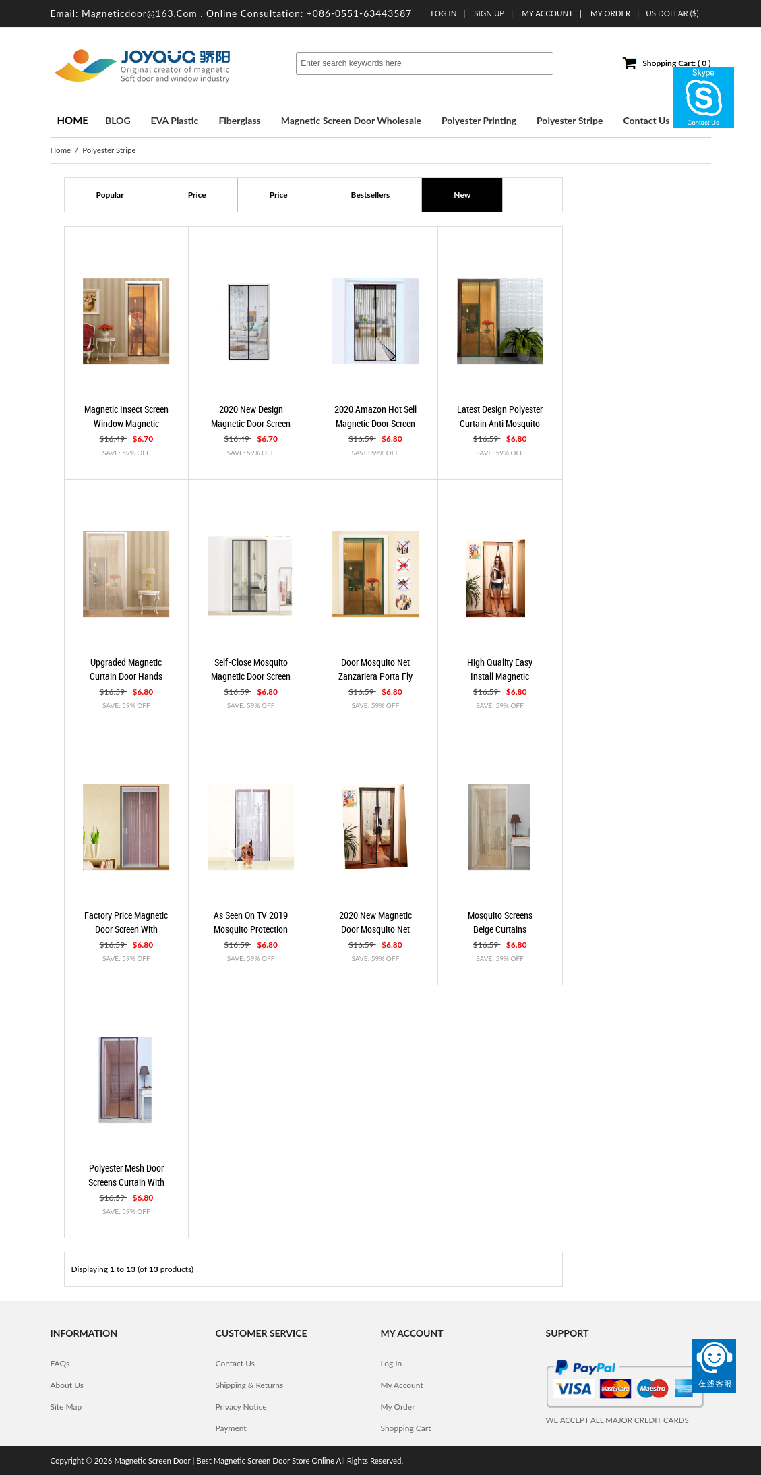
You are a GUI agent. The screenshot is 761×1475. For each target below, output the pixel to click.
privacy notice (241, 1406)
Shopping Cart (406, 1428)
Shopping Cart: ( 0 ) (676, 63)
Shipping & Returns (250, 1385)
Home (72, 120)
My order (610, 13)
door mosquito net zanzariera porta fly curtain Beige (375, 676)
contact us (235, 1363)
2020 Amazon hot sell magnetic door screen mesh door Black (375, 423)
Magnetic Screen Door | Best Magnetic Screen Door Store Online (224, 1460)
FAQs (60, 1363)
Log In (443, 13)
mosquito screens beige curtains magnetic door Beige (500, 928)
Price (197, 195)
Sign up (489, 13)
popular (110, 195)
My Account (547, 13)
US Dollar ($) (672, 13)
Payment (231, 1428)
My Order (398, 1406)
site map (66, 1406)
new (462, 195)
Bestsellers (370, 195)
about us (67, 1385)
